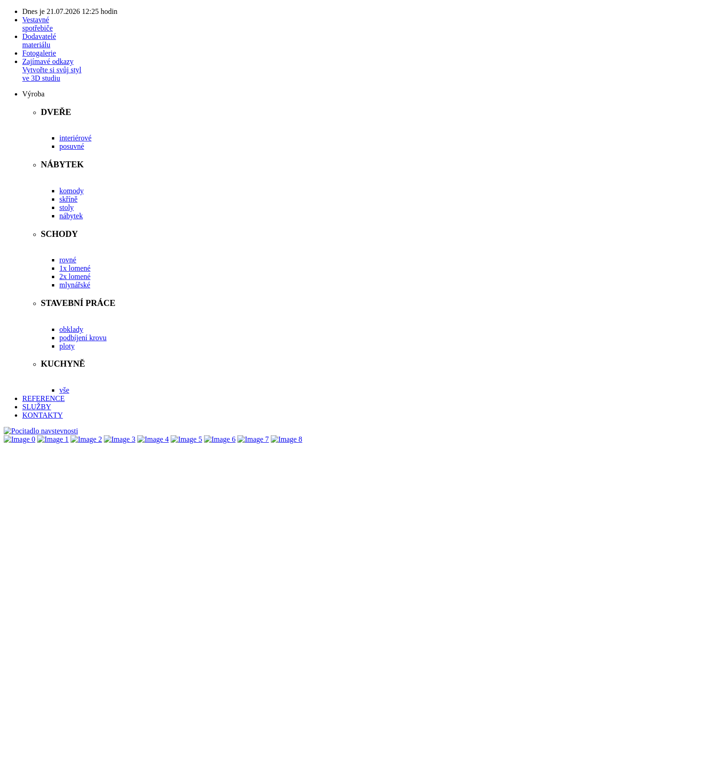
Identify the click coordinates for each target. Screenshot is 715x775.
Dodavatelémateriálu (39, 40)
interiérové (75, 138)
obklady (71, 329)
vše (64, 390)
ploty (67, 346)
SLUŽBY (36, 407)
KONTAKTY (42, 415)
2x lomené (74, 276)
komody (71, 191)
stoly (66, 207)
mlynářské (74, 285)
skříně (68, 199)
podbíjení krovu (83, 338)
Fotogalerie (39, 53)
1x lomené (74, 268)
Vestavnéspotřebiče (37, 24)
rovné (67, 260)
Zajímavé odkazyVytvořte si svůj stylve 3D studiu (52, 69)
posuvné (71, 146)
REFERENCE (43, 398)
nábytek (71, 216)
